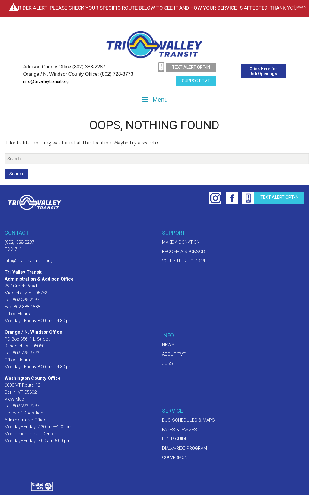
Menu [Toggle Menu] (154, 99)
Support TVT (196, 80)
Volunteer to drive (184, 261)
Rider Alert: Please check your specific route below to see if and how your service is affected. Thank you (157, 8)
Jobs (167, 363)
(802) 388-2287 (19, 242)
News (168, 344)
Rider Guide (174, 439)
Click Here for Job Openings (263, 71)
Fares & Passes (179, 429)
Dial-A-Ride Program (184, 448)
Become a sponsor (183, 251)
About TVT (174, 354)
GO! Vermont (176, 457)
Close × (299, 7)
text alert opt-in (191, 67)
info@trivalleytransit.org (46, 81)
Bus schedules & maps (188, 420)
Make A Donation (181, 242)
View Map (14, 399)
